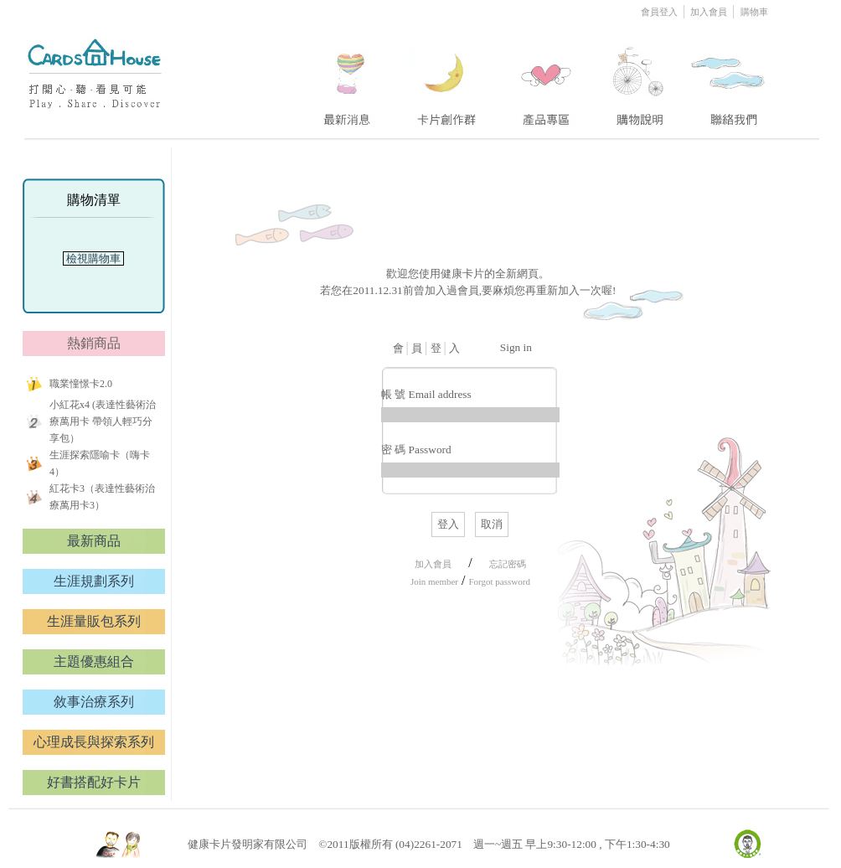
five (729, 78)
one (344, 78)
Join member (434, 581)
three (548, 78)
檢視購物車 (94, 258)
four (638, 78)
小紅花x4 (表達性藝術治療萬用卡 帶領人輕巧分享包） (102, 421)
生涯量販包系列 (94, 621)
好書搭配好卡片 (94, 782)
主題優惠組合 (94, 661)
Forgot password (498, 581)
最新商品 (94, 541)
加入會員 (709, 12)
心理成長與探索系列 (94, 742)
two (448, 78)
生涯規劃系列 (94, 581)
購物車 (754, 12)
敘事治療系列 (94, 702)
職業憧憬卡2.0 (80, 384)
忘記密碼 (507, 564)
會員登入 (660, 12)
